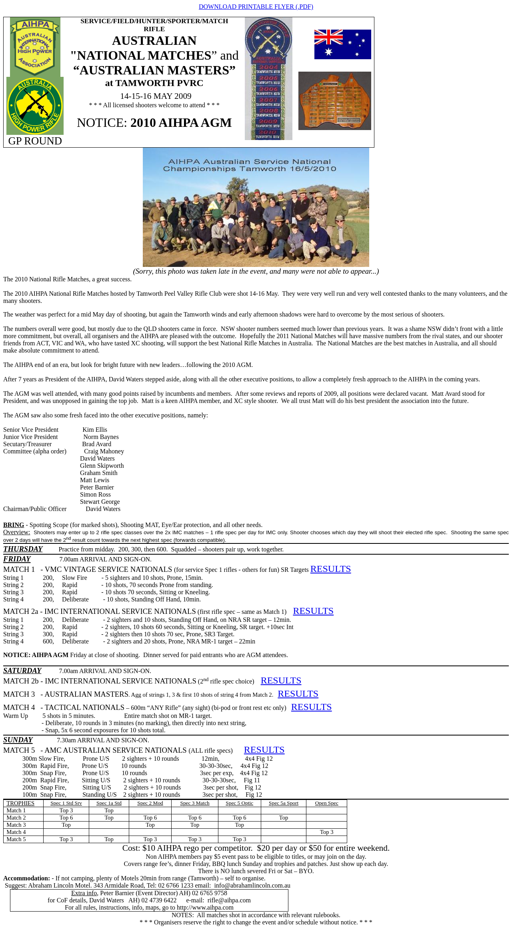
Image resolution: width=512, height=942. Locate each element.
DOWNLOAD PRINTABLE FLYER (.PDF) (256, 6)
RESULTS (330, 568)
